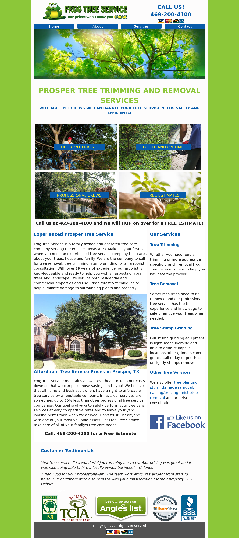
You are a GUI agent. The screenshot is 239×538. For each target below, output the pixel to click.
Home (54, 26)
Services (141, 26)
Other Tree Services (170, 372)
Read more (56, 491)
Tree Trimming (165, 245)
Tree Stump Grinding (171, 328)
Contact (185, 26)
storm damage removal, (172, 387)
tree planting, (186, 382)
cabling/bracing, (165, 393)
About (97, 26)
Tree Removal (164, 284)
